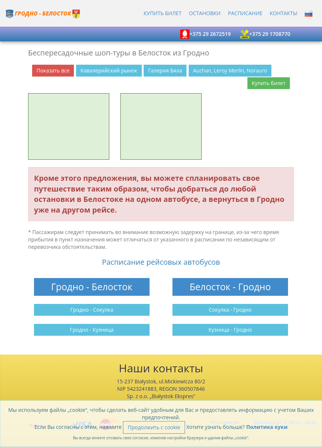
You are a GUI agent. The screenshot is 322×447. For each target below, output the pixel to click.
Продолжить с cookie (154, 427)
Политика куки (267, 426)
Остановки (205, 13)
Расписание (245, 13)
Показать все (53, 70)
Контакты (283, 13)
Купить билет (163, 13)
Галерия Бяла (165, 70)
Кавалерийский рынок (108, 70)
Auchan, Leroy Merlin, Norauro (230, 70)
